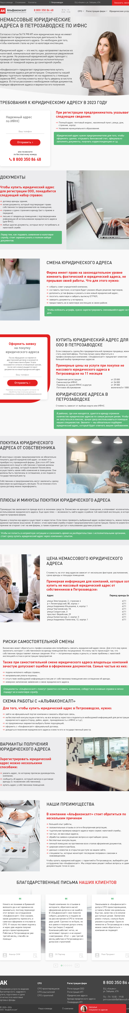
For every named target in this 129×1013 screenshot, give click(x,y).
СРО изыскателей (46, 992)
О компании (20, 2)
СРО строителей (45, 995)
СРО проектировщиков (48, 988)
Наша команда (6, 2)
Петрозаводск (57, 2)
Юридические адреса (77, 995)
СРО (80, 11)
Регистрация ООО (75, 988)
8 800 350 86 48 (26, 159)
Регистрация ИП (75, 992)
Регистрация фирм (95, 11)
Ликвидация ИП (74, 1002)
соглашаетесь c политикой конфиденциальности (22, 394)
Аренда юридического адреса (81, 998)
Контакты (32, 2)
